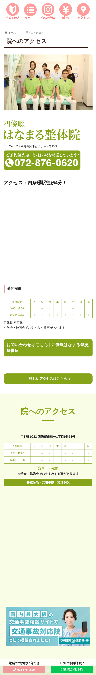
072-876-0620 (26, 669)
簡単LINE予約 (73, 669)
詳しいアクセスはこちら (48, 379)
